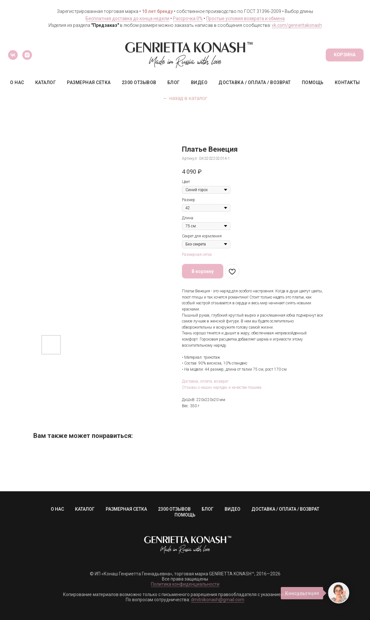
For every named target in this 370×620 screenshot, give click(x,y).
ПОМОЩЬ (313, 82)
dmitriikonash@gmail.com (217, 599)
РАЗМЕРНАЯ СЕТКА (89, 82)
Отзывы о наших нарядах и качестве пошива (221, 387)
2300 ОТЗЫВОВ (139, 82)
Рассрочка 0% (188, 18)
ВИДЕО (199, 82)
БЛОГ (173, 82)
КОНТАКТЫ (347, 82)
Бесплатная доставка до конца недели (127, 18)
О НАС (17, 82)
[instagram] (27, 55)
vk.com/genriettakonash (297, 25)
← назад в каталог (185, 98)
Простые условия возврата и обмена (245, 18)
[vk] (13, 55)
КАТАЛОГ (45, 82)
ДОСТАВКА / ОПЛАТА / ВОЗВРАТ (254, 82)
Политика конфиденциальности (185, 584)
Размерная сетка (197, 254)
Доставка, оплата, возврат (205, 381)
